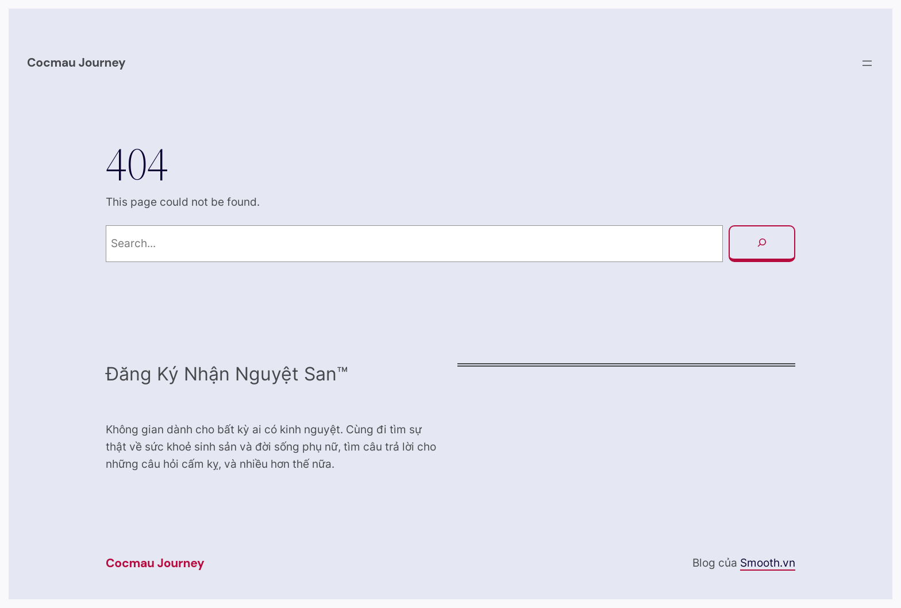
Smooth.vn (767, 562)
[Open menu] (867, 63)
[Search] (762, 243)
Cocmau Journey (76, 63)
